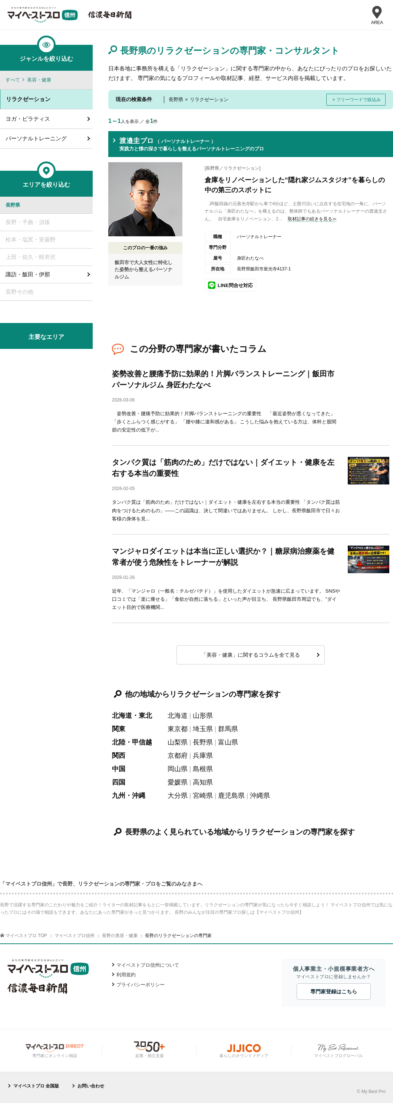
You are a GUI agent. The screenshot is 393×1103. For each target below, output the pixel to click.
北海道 (178, 715)
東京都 (178, 729)
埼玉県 (203, 729)
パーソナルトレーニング (36, 138)
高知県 (203, 782)
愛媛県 (178, 782)
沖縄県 (260, 795)
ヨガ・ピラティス (28, 119)
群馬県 (228, 729)
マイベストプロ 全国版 (36, 1086)
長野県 (203, 742)
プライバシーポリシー (140, 984)
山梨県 (178, 742)
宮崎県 (203, 795)
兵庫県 (203, 755)
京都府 (178, 755)
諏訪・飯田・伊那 (28, 274)
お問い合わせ (90, 1086)
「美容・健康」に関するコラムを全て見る (250, 655)
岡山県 (178, 769)
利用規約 (126, 974)
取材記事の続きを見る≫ (312, 218)
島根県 (203, 769)
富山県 (228, 742)
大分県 (178, 795)
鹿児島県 (231, 795)
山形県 (203, 715)
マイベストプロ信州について (147, 965)
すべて (13, 80)
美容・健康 (39, 80)
